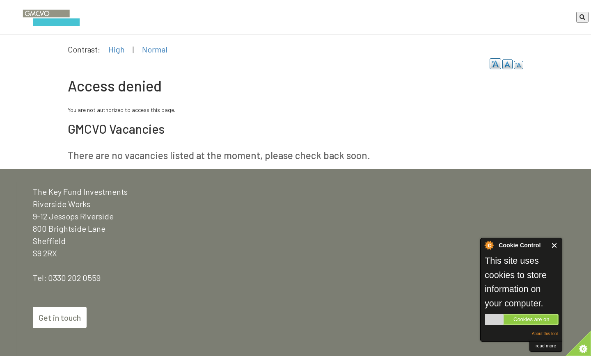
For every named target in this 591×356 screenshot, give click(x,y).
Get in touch (60, 317)
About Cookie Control (489, 245)
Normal (154, 49)
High (116, 49)
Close (554, 245)
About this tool (545, 333)
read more (546, 345)
